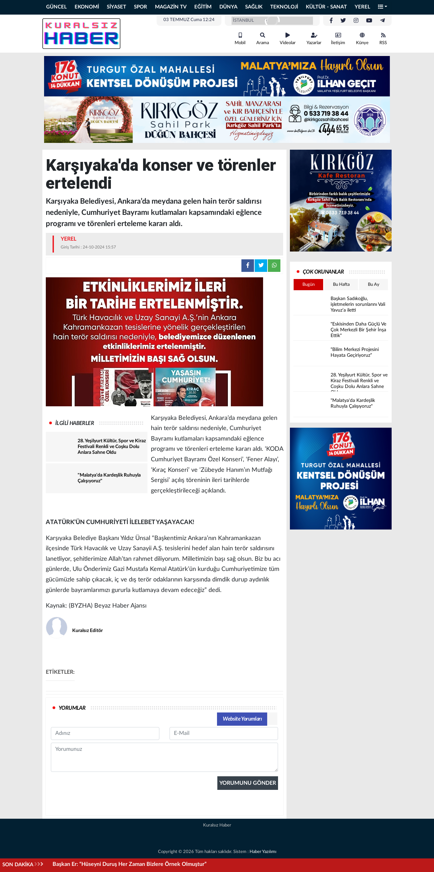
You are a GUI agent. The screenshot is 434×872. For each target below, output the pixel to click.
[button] (382, 7)
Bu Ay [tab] (373, 284)
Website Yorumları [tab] (242, 719)
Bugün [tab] (308, 284)
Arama (262, 39)
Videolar (288, 39)
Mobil (240, 39)
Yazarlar (314, 39)
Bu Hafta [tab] (341, 284)
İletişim (338, 39)
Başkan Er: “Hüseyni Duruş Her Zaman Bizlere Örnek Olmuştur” (129, 864)
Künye (362, 39)
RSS (383, 39)
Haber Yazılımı (263, 852)
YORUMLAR (72, 708)
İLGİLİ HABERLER (74, 423)
